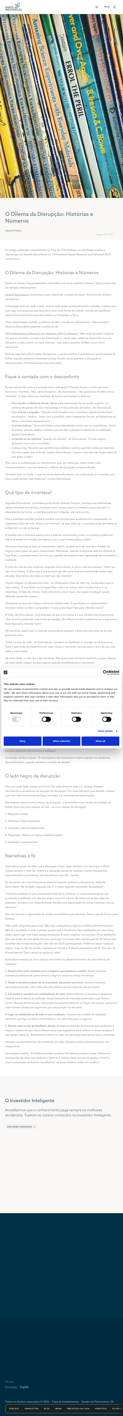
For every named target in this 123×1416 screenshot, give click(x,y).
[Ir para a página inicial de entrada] (13, 7)
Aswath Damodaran (17, 298)
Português (11, 1390)
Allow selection (61, 741)
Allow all (100, 741)
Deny (22, 741)
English (24, 1390)
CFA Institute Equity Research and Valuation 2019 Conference (41, 336)
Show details (105, 731)
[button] (21, 1129)
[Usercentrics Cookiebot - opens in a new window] (105, 672)
